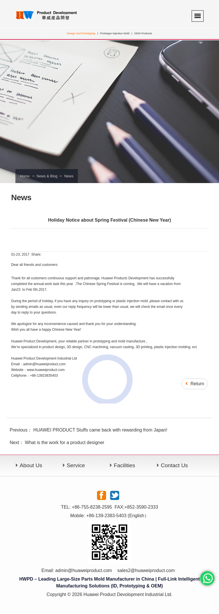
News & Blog (47, 176)
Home (25, 176)
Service (76, 465)
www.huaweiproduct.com (46, 370)
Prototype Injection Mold (114, 33)
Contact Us (174, 465)
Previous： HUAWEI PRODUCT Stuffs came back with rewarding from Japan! (88, 430)
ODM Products (143, 33)
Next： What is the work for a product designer (57, 442)
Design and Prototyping (81, 33)
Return (194, 383)
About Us (31, 465)
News (68, 176)
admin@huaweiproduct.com (83, 570)
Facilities (124, 465)
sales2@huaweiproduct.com (146, 570)
